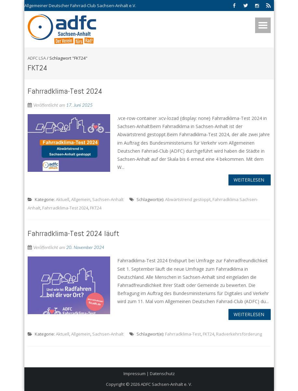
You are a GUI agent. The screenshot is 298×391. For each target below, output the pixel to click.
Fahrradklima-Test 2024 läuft (73, 233)
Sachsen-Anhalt (107, 199)
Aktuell (62, 199)
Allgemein (80, 199)
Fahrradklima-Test (183, 334)
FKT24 (95, 208)
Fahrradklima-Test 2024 (65, 91)
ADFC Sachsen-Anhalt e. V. (166, 384)
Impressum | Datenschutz (149, 373)
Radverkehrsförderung (239, 334)
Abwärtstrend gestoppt (188, 199)
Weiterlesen (249, 180)
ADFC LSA (37, 58)
